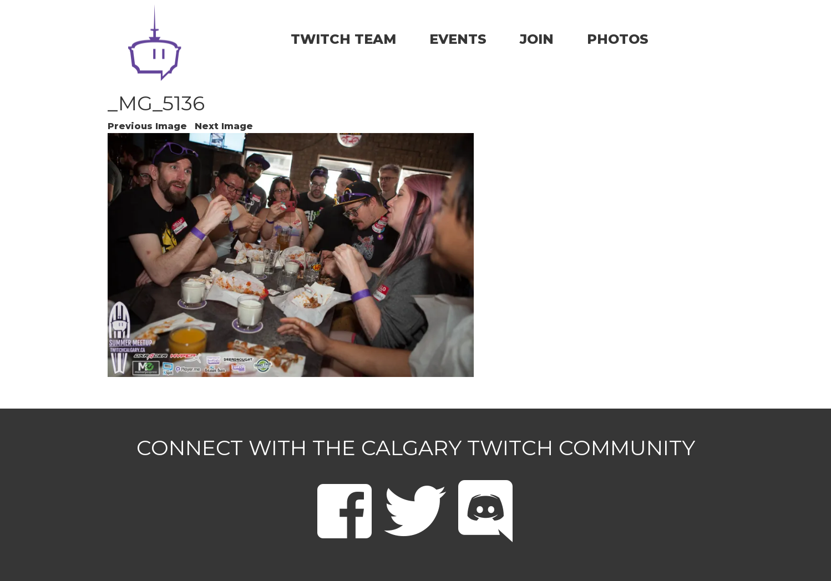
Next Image (224, 126)
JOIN (537, 39)
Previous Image (147, 126)
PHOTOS (617, 39)
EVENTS (458, 39)
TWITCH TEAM (343, 39)
